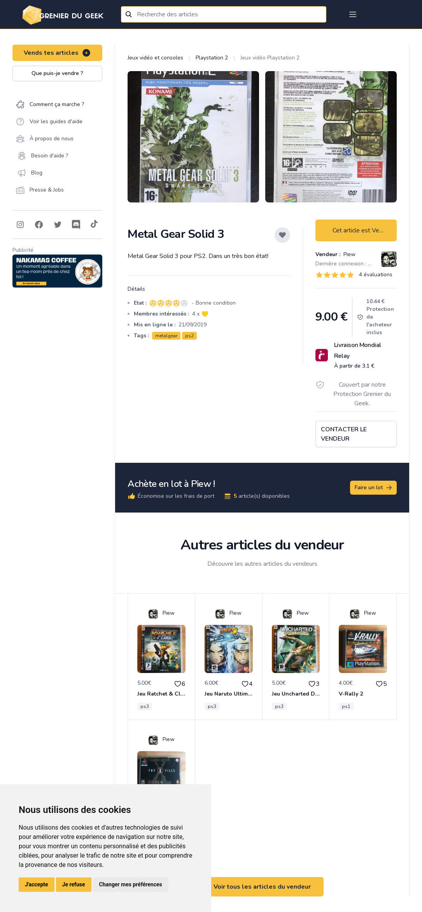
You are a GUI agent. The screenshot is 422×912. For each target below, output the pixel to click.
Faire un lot (374, 488)
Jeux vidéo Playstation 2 (269, 57)
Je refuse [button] (73, 884)
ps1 (346, 706)
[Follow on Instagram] (20, 224)
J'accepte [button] (36, 884)
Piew (348, 254)
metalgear (166, 336)
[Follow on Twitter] (57, 224)
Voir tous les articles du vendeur (262, 886)
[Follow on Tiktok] (94, 224)
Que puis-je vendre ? (57, 73)
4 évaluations (375, 274)
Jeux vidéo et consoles (155, 57)
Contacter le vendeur (344, 434)
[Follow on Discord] (76, 224)
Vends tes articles (57, 53)
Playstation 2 (212, 57)
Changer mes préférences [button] (130, 884)
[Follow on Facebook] (39, 224)
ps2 (189, 336)
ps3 (144, 706)
